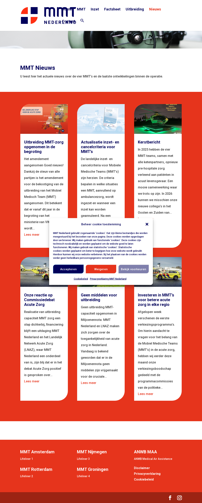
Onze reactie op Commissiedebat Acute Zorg (39, 300)
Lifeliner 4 (83, 476)
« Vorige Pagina (31, 410)
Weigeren (101, 269)
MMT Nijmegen (92, 451)
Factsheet (112, 9)
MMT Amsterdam (37, 451)
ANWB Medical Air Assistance (153, 458)
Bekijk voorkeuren (133, 269)
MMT (81, 9)
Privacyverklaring (147, 474)
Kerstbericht (149, 142)
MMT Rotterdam (36, 469)
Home (67, 9)
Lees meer (31, 235)
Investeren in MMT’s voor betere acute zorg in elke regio (156, 300)
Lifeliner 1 (26, 458)
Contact (68, 21)
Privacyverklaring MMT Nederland (108, 279)
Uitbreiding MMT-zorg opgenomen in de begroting (44, 147)
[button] (147, 224)
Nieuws (155, 9)
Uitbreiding (135, 9)
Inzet (95, 9)
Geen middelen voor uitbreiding (99, 297)
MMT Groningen (92, 469)
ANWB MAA (145, 451)
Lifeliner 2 (26, 476)
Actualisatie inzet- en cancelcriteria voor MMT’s (100, 147)
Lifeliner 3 (83, 458)
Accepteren (68, 269)
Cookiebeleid (81, 279)
